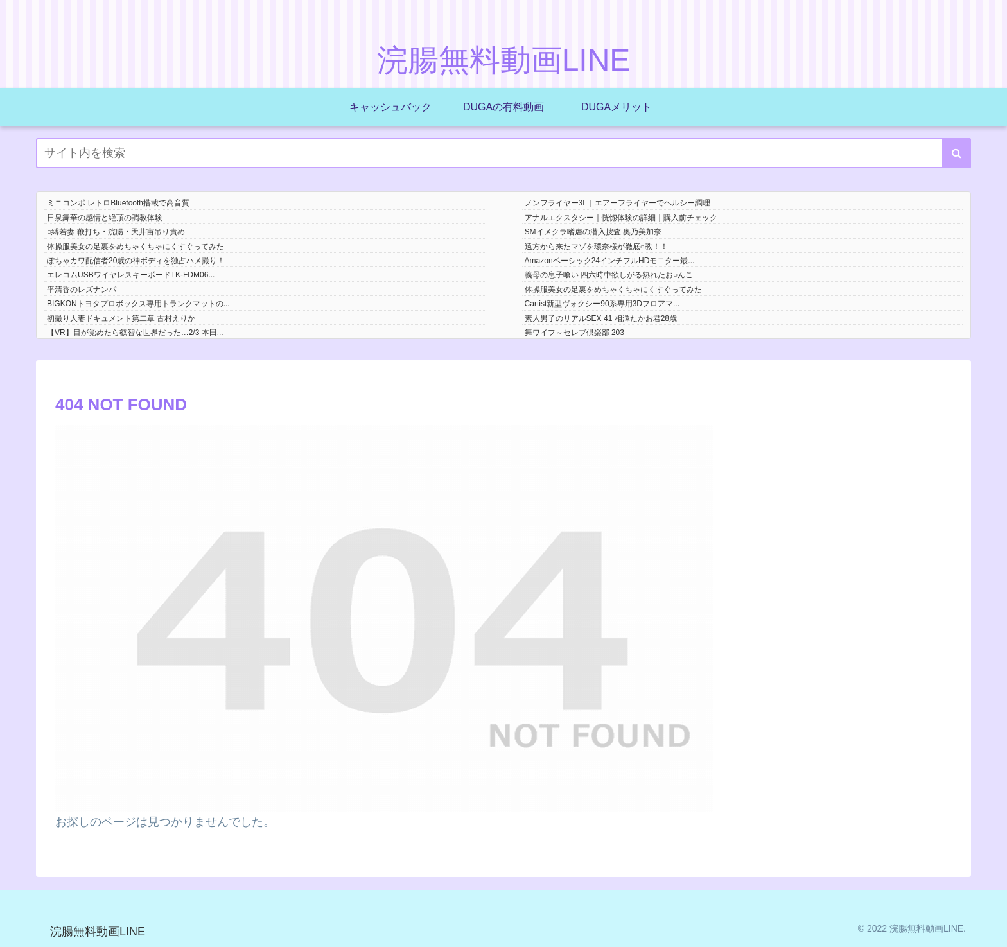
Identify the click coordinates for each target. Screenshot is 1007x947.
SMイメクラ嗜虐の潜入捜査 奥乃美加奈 (593, 231)
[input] (503, 153)
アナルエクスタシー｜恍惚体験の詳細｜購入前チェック (621, 217)
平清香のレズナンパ (81, 289)
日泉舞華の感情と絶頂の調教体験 (104, 217)
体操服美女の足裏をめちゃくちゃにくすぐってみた (135, 246)
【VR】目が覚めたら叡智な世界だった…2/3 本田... (135, 332)
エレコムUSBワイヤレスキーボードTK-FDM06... (131, 274)
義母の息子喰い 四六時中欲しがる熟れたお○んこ (609, 274)
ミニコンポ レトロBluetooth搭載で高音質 (118, 202)
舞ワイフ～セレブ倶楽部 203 (574, 332)
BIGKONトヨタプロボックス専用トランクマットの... (138, 303)
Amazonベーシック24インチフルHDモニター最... (610, 260)
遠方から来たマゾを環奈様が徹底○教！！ (596, 246)
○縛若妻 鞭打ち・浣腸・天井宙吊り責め (116, 231)
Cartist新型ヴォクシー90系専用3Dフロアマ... (602, 303)
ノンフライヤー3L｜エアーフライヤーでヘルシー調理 (617, 202)
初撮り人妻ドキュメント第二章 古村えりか (121, 318)
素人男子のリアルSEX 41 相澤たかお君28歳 (601, 318)
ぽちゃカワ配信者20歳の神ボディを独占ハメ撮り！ (136, 260)
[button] (956, 153)
